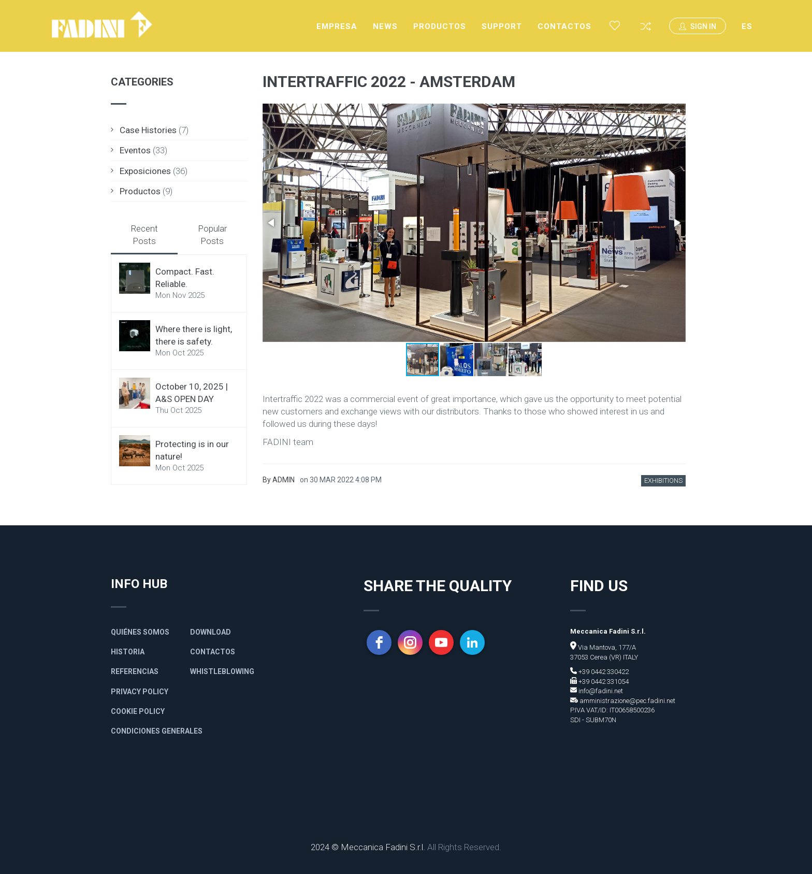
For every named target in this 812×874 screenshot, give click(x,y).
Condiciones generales (156, 731)
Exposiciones (145, 171)
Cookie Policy (138, 711)
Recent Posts (144, 234)
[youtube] (441, 642)
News (385, 26)
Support (502, 26)
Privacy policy (139, 691)
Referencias (134, 671)
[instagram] (410, 642)
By (279, 480)
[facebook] (379, 642)
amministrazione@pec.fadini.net (626, 701)
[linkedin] (472, 642)
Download (210, 632)
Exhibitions (663, 480)
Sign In (697, 26)
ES (747, 26)
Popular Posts (212, 234)
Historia (127, 652)
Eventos (135, 150)
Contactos (564, 26)
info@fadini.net (600, 691)
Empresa (336, 26)
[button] (676, 113)
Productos (439, 26)
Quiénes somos (140, 632)
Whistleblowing (222, 671)
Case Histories (148, 130)
